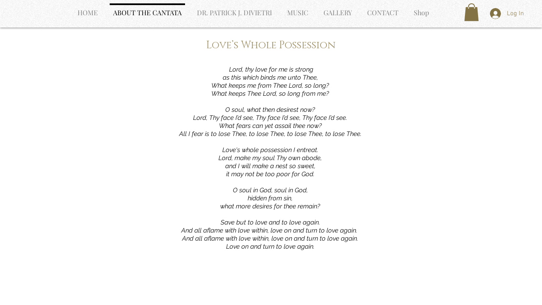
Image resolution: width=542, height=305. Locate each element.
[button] (471, 12)
